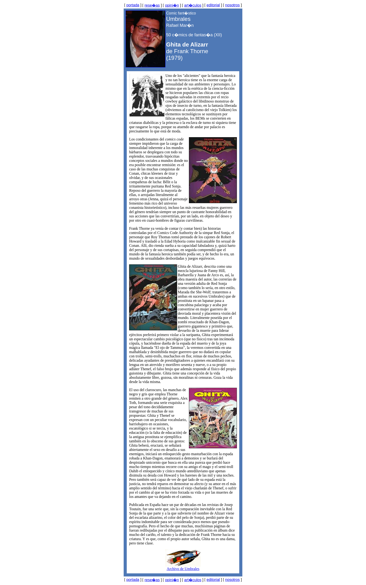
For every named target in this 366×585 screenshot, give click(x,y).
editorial (213, 5)
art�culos (192, 5)
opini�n (172, 5)
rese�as (152, 5)
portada (132, 5)
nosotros (232, 5)
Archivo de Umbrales (183, 567)
